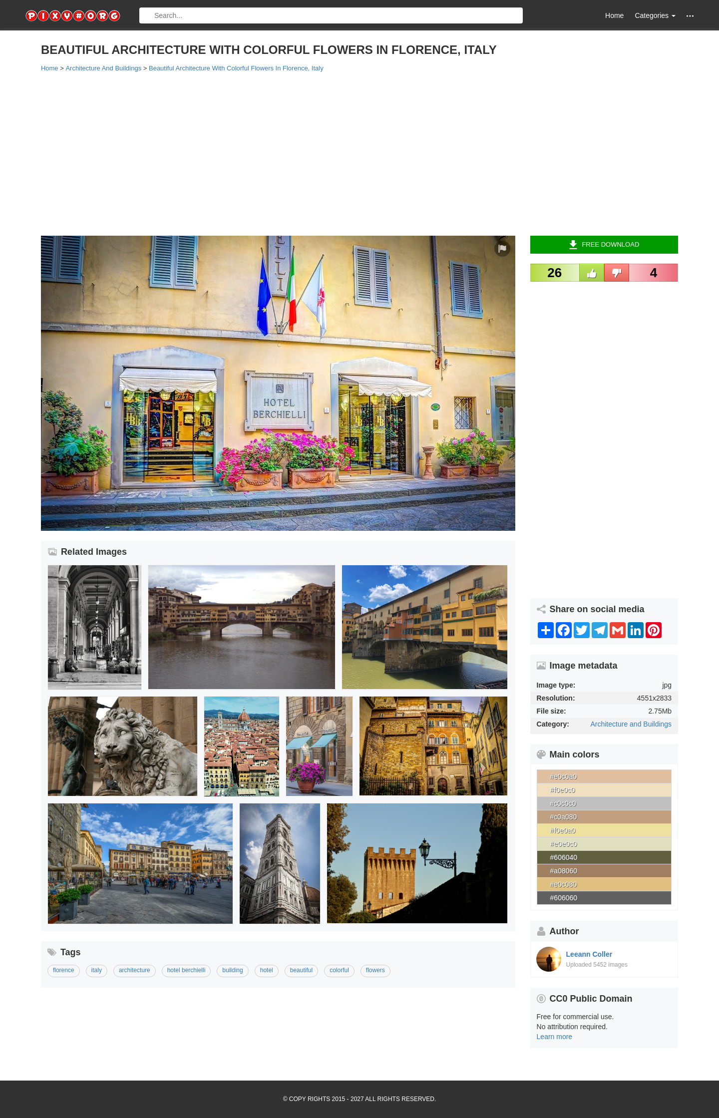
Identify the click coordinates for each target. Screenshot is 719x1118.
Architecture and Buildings (631, 724)
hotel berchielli (186, 970)
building (232, 970)
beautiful (301, 970)
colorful (339, 970)
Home (614, 15)
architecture (134, 970)
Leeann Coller (589, 954)
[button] (690, 15)
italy (96, 970)
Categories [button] (655, 15)
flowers (375, 970)
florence (63, 970)
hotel (266, 970)
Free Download (604, 244)
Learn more (555, 1037)
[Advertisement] (340, 153)
